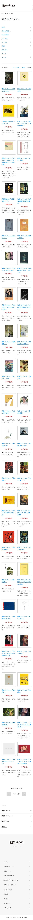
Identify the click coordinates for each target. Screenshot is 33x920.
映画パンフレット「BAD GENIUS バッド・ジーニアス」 (24, 270)
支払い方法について (9, 875)
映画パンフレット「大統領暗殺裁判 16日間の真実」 (24, 201)
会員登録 (6, 894)
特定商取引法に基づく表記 (11, 880)
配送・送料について (9, 866)
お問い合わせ (7, 908)
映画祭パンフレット (7, 816)
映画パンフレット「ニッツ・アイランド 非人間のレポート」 (24, 725)
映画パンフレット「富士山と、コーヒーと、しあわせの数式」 (24, 123)
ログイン (6, 898)
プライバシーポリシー (10, 885)
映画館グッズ (5, 821)
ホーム (3, 13)
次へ (24, 794)
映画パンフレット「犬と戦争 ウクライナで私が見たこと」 (24, 582)
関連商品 (4, 827)
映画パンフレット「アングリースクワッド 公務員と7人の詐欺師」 (24, 761)
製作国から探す (10, 13)
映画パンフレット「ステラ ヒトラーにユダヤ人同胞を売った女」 (8, 653)
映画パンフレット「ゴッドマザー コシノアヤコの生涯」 (8, 307)
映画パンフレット (7, 810)
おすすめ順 (16, 67)
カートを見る (7, 903)
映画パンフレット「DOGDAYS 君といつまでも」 (8, 761)
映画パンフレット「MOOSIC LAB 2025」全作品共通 (24, 513)
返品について (7, 871)
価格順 (23, 67)
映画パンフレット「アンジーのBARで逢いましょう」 (8, 513)
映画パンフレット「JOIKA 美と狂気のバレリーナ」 (24, 307)
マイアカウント (8, 889)
